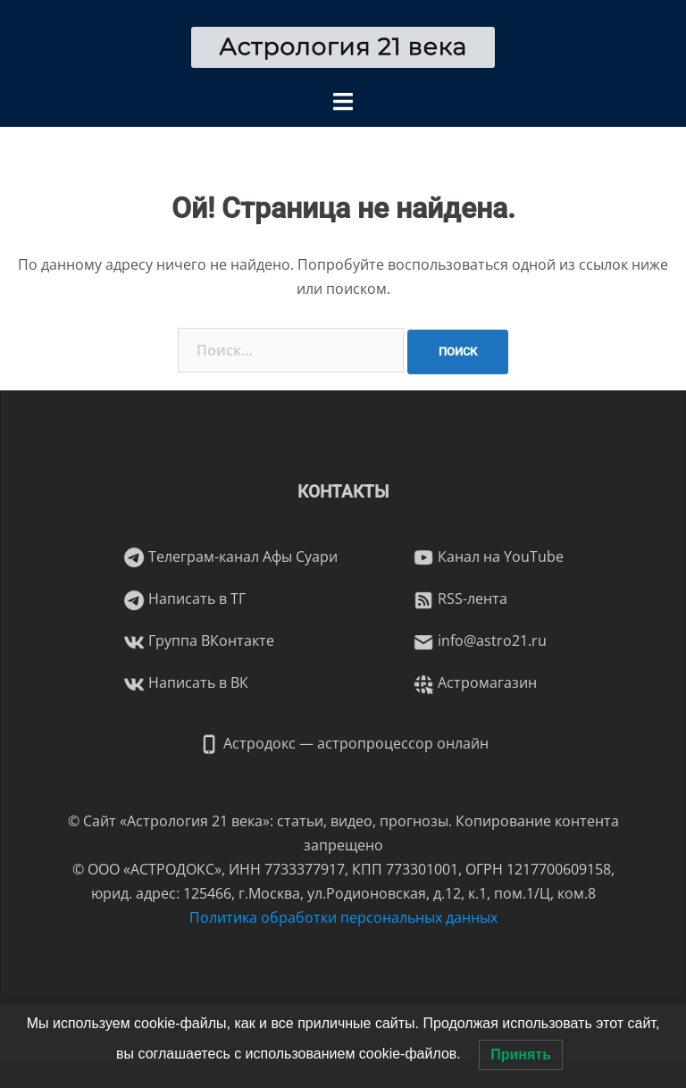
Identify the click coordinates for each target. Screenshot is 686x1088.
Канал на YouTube (488, 556)
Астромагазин (475, 682)
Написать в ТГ (184, 598)
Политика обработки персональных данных (343, 917)
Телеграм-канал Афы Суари (230, 556)
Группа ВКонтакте (198, 640)
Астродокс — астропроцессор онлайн (343, 743)
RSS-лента (460, 598)
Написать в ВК (185, 682)
